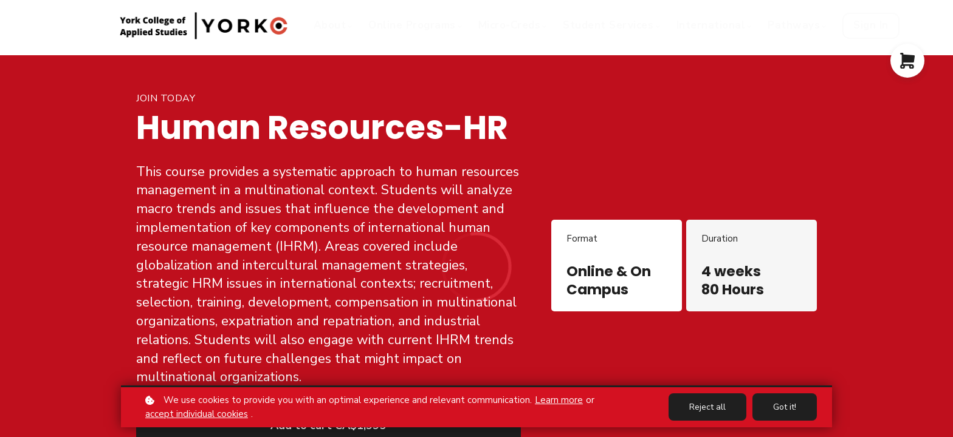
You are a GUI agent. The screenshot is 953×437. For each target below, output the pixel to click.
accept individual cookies (196, 414)
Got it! (784, 407)
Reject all (707, 407)
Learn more (559, 400)
